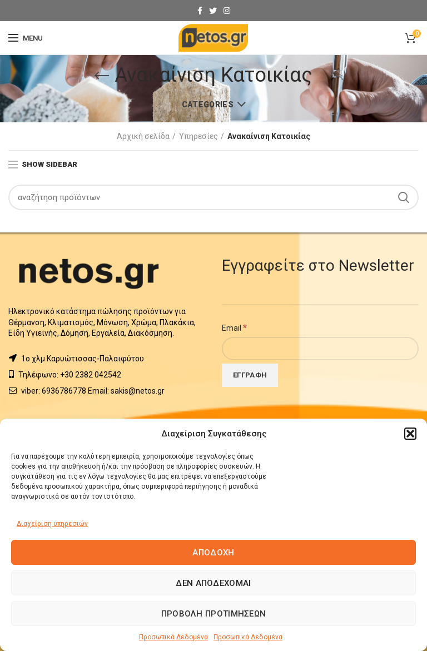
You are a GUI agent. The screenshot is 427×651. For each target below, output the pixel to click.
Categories (208, 104)
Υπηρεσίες (198, 136)
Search (404, 197)
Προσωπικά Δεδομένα (173, 637)
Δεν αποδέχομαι (213, 583)
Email (234, 327)
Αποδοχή (213, 553)
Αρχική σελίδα (143, 136)
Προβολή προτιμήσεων (213, 614)
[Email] (320, 348)
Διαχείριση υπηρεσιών (52, 524)
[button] (410, 433)
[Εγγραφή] (250, 375)
